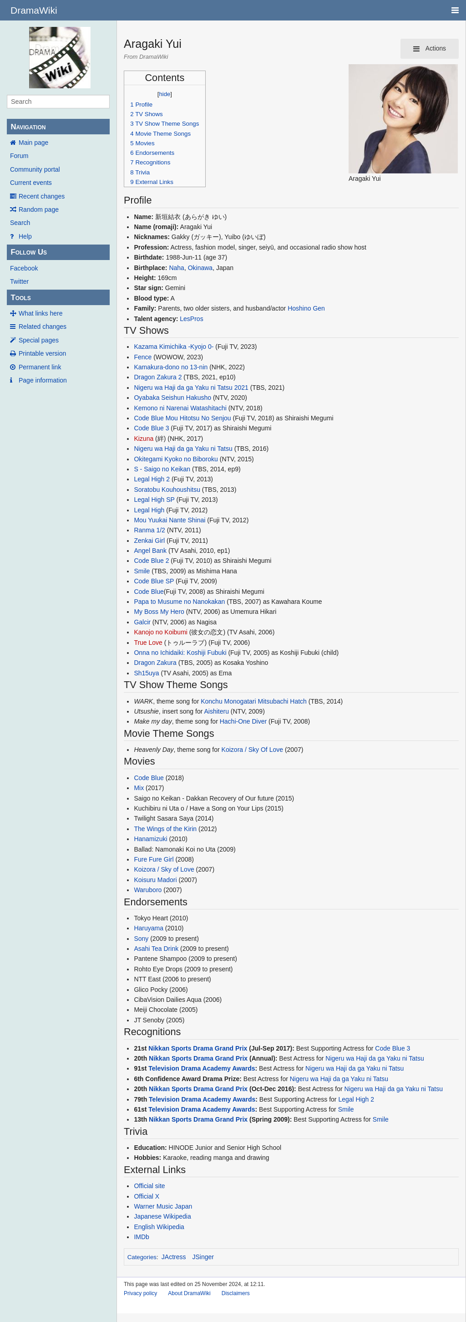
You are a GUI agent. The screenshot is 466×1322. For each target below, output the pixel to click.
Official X (146, 1196)
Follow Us (28, 252)
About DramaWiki (189, 1293)
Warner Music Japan (163, 1206)
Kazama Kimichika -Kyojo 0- (173, 346)
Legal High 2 (152, 479)
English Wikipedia (159, 1226)
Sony (141, 938)
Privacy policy (140, 1293)
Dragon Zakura (155, 662)
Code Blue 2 (151, 560)
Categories (142, 1257)
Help (25, 236)
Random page (39, 209)
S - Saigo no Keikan (162, 469)
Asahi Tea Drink (156, 948)
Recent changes (42, 196)
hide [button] (164, 94)
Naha (176, 267)
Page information (43, 380)
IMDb (141, 1236)
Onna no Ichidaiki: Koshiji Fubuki (180, 652)
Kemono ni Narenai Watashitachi (180, 408)
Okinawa (200, 267)
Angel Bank (150, 550)
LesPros (191, 318)
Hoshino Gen (306, 308)
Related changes (42, 326)
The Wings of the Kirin (165, 828)
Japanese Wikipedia (162, 1216)
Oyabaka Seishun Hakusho (172, 397)
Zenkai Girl (149, 540)
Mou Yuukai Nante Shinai (169, 520)
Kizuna (143, 438)
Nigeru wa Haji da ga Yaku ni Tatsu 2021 (191, 387)
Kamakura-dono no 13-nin (171, 367)
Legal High (149, 510)
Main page (33, 142)
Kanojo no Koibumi (160, 632)
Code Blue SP (154, 581)
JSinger (203, 1257)
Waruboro (148, 889)
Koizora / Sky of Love (164, 869)
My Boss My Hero (159, 611)
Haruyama (148, 928)
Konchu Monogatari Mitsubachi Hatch (254, 701)
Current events (31, 182)
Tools (20, 297)
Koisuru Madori (155, 879)
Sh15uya (146, 673)
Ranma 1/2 (149, 530)
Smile (142, 571)
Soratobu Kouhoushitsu (167, 489)
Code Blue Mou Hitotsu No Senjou (182, 418)
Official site (149, 1185)
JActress (174, 1257)
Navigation (28, 127)
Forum (19, 155)
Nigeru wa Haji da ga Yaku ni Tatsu (183, 448)
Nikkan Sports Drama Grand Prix (197, 1048)
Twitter (19, 281)
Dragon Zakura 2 (158, 377)
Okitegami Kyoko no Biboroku (176, 459)
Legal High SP (154, 499)
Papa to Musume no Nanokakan (179, 601)
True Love (148, 642)
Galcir (142, 622)
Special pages (39, 340)
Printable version (42, 353)
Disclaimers (236, 1293)
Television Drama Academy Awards (201, 1068)
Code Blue (148, 591)
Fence (143, 357)
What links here (40, 313)
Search (20, 222)
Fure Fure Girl (153, 859)
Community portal (35, 169)
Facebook (24, 268)
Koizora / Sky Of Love (252, 749)
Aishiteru (216, 711)
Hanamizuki (150, 838)
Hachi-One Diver (243, 721)
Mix (139, 787)
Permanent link (40, 367)
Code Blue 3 (151, 428)
